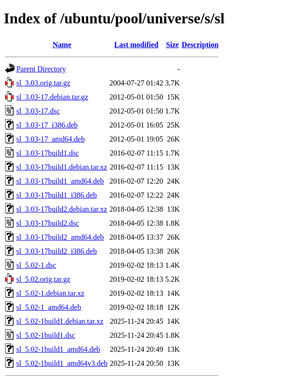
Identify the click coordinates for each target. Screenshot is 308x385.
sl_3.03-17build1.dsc (47, 153)
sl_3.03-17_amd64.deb (50, 139)
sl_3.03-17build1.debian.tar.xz (61, 167)
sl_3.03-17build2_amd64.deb (60, 237)
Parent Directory (41, 69)
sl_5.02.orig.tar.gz (43, 279)
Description (200, 45)
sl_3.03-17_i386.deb (47, 125)
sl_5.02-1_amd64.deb (48, 307)
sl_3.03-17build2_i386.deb (56, 251)
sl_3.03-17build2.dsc (47, 223)
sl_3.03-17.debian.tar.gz (52, 97)
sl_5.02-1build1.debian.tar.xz (60, 321)
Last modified (136, 45)
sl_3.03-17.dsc (38, 111)
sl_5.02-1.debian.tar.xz (50, 293)
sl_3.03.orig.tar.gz (43, 83)
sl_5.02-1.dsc (36, 265)
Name (62, 45)
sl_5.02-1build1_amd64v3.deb (62, 363)
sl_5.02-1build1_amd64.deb (58, 349)
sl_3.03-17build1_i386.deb (56, 195)
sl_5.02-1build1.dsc (45, 335)
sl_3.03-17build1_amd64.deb (60, 181)
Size (172, 45)
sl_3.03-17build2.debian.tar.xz (61, 209)
